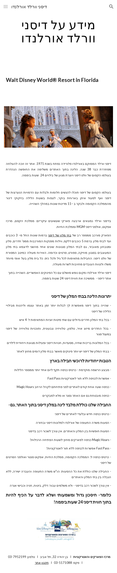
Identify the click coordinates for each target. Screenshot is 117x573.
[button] (5, 6)
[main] (58, 31)
